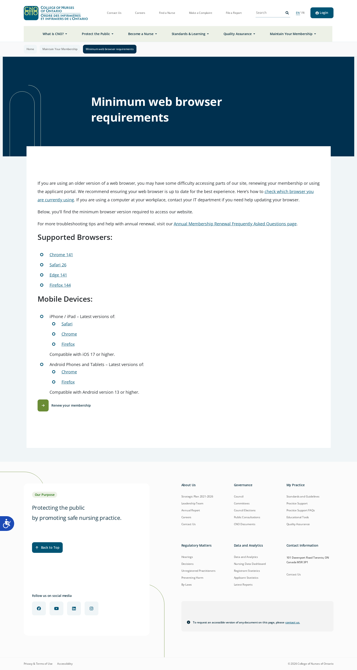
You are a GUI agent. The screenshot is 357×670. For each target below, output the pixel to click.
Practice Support (297, 503)
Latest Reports (243, 585)
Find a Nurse (167, 13)
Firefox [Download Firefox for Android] (68, 382)
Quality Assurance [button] (238, 34)
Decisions (187, 564)
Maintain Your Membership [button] (291, 34)
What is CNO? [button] (54, 34)
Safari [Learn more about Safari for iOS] (67, 324)
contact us (292, 622)
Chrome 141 (61, 254)
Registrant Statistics (247, 571)
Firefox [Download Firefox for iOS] (68, 344)
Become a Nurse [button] (141, 34)
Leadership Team (192, 503)
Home (30, 49)
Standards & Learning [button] (189, 34)
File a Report (234, 13)
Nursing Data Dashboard (250, 564)
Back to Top (47, 547)
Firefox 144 (60, 285)
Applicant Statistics (246, 578)
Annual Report (190, 510)
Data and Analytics (246, 557)
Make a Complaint (200, 13)
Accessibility (64, 663)
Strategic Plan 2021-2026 (197, 496)
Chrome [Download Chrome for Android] (69, 372)
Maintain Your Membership (59, 49)
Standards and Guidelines (302, 496)
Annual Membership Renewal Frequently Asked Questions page (235, 223)
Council (239, 496)
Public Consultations (247, 517)
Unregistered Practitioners (198, 571)
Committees (242, 503)
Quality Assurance (298, 524)
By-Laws (186, 585)
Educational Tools (297, 517)
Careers (140, 13)
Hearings (187, 557)
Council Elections (245, 510)
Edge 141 (58, 275)
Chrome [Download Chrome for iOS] (69, 334)
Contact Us (114, 13)
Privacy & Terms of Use (38, 663)
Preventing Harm (192, 578)
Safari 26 (58, 265)
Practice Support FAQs (300, 510)
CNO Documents (244, 524)
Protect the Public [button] (96, 34)
